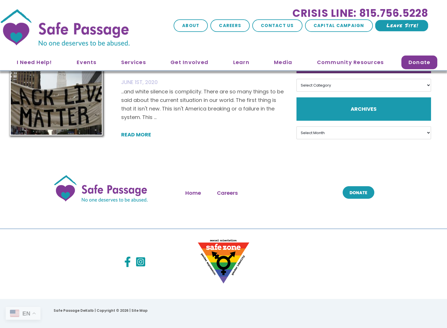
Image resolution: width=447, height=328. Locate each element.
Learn (241, 62)
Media (283, 62)
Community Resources (350, 62)
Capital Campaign (339, 25)
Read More (136, 134)
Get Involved (189, 62)
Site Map (139, 310)
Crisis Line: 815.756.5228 (360, 13)
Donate (419, 62)
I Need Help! (34, 62)
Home (193, 192)
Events (87, 62)
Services (133, 62)
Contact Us (277, 25)
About (190, 25)
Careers (230, 25)
